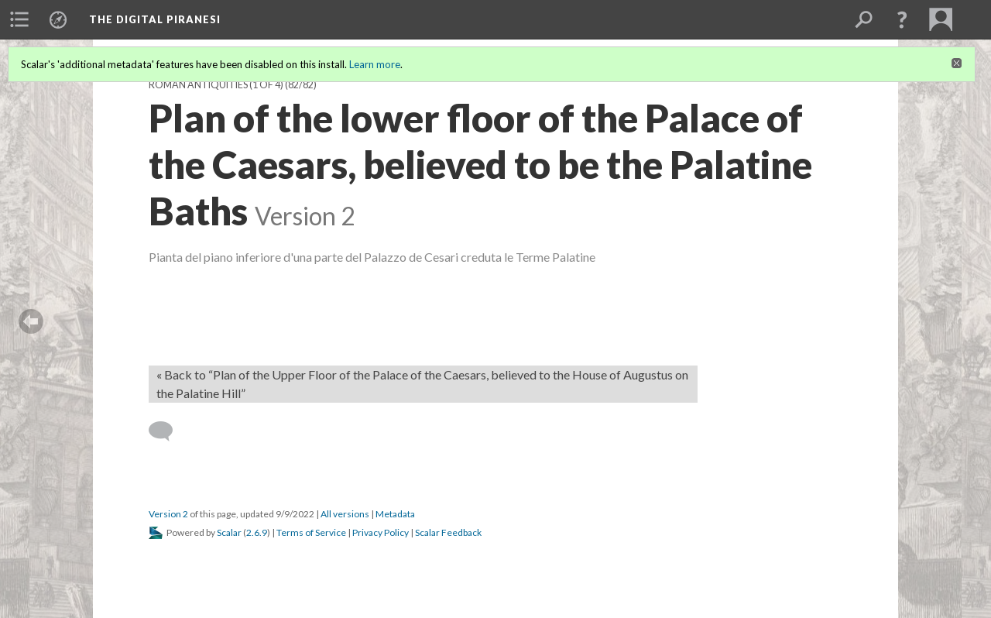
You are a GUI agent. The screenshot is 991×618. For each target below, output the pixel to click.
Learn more (374, 64)
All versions (345, 514)
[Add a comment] (168, 431)
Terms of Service (311, 532)
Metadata (395, 514)
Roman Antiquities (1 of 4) (216, 85)
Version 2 (168, 514)
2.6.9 (256, 532)
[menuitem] (19, 19)
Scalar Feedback (448, 532)
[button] (902, 19)
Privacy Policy (380, 532)
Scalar (229, 532)
